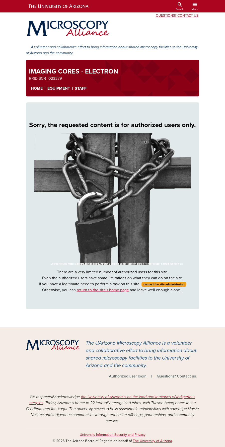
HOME (37, 88)
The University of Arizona (152, 441)
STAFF (80, 88)
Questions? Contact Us (177, 15)
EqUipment (58, 88)
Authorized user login (128, 376)
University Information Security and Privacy (113, 435)
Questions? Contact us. (177, 376)
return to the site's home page (103, 290)
